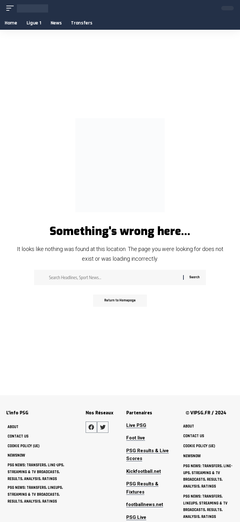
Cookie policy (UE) (24, 445)
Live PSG (136, 425)
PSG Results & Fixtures (142, 488)
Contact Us (18, 436)
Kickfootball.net (143, 471)
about (13, 426)
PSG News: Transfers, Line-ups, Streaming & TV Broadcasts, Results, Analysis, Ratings (37, 472)
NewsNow (16, 455)
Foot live (135, 438)
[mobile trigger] (11, 8)
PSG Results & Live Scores (147, 455)
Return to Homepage (120, 301)
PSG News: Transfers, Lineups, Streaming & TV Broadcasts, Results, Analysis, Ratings (36, 494)
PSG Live (136, 517)
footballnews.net (144, 504)
